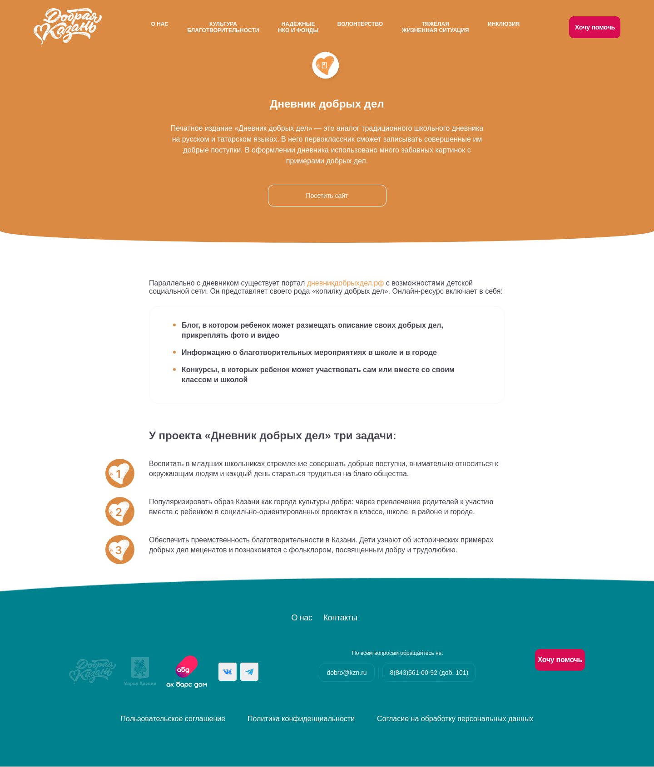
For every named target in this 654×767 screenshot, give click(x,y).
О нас (159, 24)
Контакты (340, 618)
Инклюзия (504, 24)
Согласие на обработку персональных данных (455, 719)
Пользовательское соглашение (173, 719)
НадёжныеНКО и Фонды (298, 27)
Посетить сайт (327, 196)
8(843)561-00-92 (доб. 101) (429, 673)
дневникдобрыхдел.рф (345, 283)
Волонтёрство (360, 24)
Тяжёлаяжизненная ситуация (435, 27)
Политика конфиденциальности (301, 719)
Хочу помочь (595, 27)
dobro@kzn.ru (347, 673)
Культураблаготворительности (223, 27)
